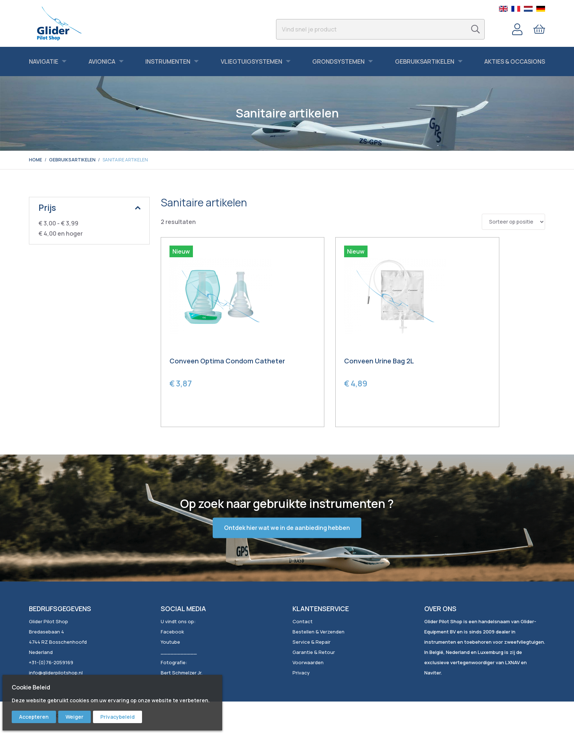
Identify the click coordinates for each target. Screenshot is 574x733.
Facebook (172, 632)
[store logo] (59, 23)
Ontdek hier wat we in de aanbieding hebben (287, 529)
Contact (302, 622)
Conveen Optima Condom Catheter (212, 366)
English (503, 9)
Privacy (301, 673)
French (515, 9)
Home (35, 160)
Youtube (170, 642)
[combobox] (380, 29)
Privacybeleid (117, 716)
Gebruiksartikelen (72, 160)
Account (517, 29)
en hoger (60, 233)
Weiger (74, 716)
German (540, 9)
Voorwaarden (308, 663)
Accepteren (34, 716)
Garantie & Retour (313, 653)
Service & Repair (311, 642)
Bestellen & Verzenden (318, 632)
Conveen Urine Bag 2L (337, 362)
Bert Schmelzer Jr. (181, 673)
